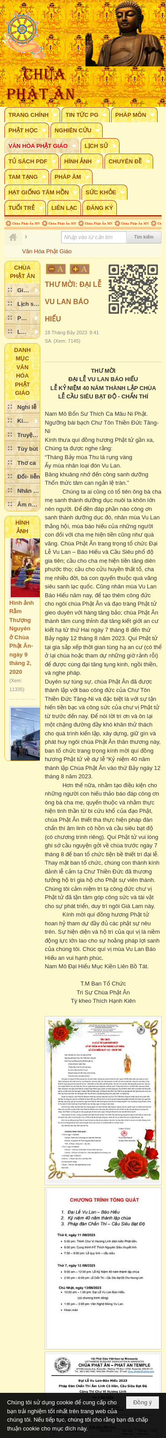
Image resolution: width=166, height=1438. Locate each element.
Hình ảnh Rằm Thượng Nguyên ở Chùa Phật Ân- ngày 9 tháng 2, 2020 (21, 639)
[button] (32, 114)
